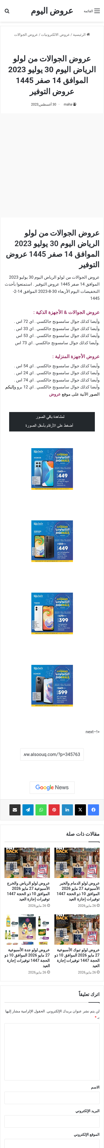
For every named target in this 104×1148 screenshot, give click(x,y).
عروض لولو (36, 46)
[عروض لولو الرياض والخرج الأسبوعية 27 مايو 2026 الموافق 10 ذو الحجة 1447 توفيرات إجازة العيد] (27, 863)
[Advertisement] (52, 165)
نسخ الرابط (52, 767)
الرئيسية (81, 35)
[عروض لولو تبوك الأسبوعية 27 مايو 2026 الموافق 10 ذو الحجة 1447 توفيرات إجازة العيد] (77, 929)
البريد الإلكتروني (87, 1111)
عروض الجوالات (26, 35)
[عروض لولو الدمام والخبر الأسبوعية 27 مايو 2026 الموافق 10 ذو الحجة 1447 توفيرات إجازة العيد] (77, 863)
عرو (57, 394)
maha (68, 104)
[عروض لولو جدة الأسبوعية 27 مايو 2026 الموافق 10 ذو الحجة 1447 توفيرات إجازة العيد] (27, 929)
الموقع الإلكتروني (87, 1134)
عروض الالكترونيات (55, 35)
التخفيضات (90, 291)
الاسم (95, 1087)
